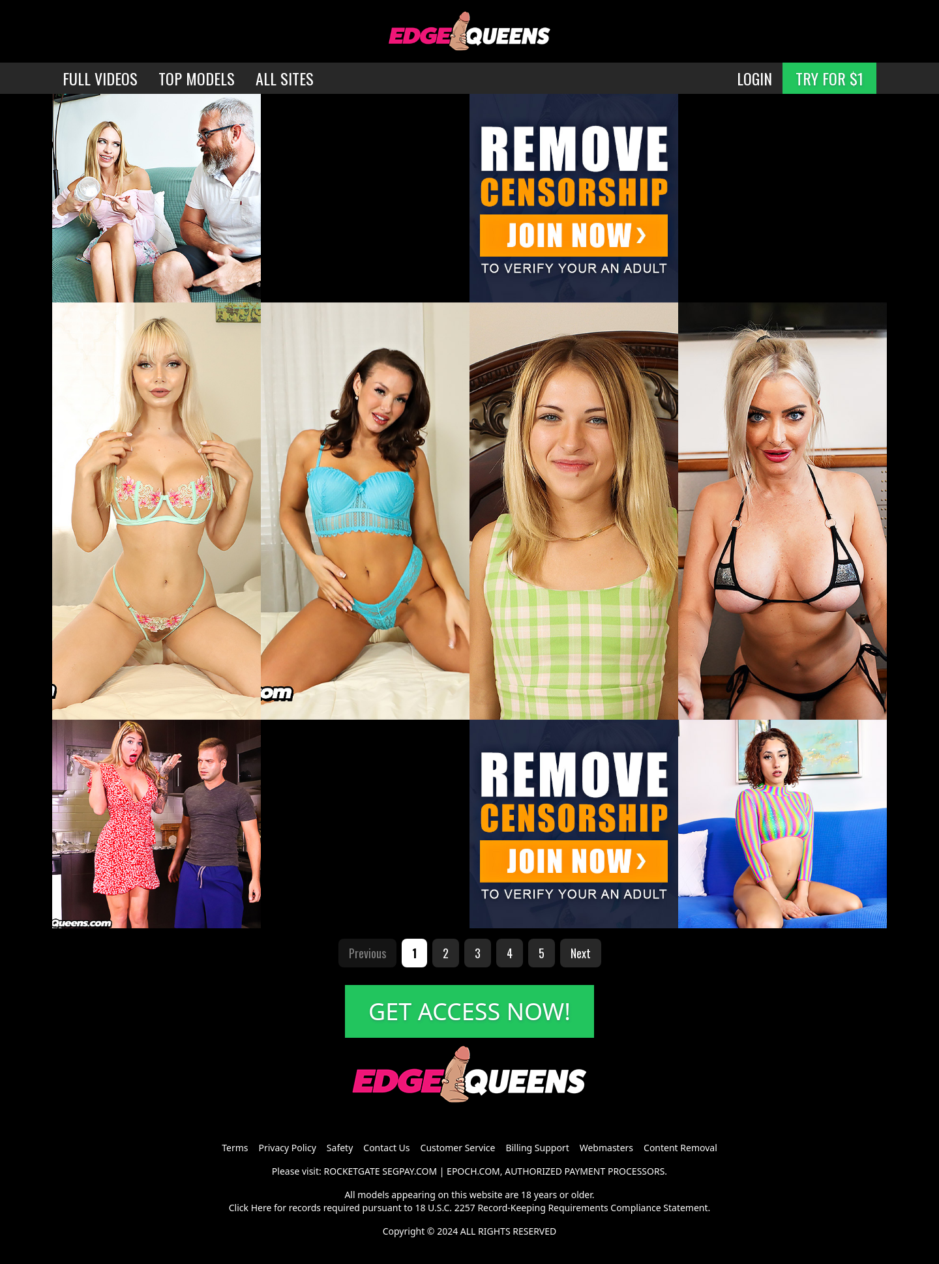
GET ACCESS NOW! (469, 1011)
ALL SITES (285, 78)
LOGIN (754, 78)
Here (261, 1207)
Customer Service (458, 1147)
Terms (235, 1147)
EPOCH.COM (473, 1171)
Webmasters (606, 1147)
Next (581, 953)
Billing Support (537, 1147)
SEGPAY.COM (409, 1171)
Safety (340, 1147)
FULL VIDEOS (100, 78)
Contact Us (386, 1147)
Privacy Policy (287, 1147)
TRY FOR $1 (829, 78)
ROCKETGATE (351, 1171)
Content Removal (680, 1147)
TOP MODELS (196, 78)
